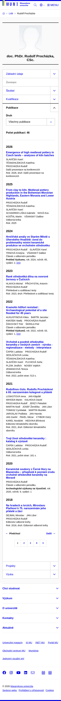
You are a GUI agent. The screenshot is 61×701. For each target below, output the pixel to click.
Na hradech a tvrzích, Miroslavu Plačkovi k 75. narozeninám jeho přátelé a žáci (26, 508)
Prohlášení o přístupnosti (31, 690)
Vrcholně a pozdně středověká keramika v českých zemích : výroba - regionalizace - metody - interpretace (29, 345)
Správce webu (9, 690)
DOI (19, 263)
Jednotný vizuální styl (13, 658)
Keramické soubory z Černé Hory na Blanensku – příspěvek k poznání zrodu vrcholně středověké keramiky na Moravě (30, 473)
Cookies (50, 690)
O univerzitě (9, 608)
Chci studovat (11, 588)
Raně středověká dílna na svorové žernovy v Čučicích (27, 278)
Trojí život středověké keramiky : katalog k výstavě (26, 440)
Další (50, 533)
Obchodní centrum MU (13, 650)
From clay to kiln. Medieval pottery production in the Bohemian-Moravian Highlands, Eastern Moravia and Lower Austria (30, 194)
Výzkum (7, 598)
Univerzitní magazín (12, 642)
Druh (9, 115)
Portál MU (53, 642)
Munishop (34, 650)
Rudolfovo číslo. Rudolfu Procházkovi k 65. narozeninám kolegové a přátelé (29, 391)
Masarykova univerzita (21, 686)
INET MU (40, 642)
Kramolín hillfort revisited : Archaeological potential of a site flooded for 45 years (26, 310)
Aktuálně (8, 627)
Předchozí (13, 533)
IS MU (29, 642)
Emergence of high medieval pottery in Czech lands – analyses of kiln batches (30, 154)
